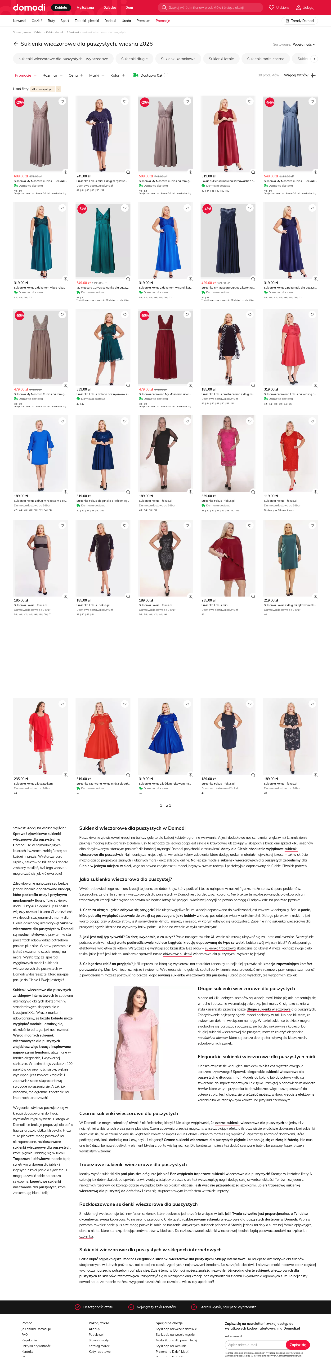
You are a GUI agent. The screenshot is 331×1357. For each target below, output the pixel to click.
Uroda (126, 21)
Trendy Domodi (300, 21)
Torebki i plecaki (87, 21)
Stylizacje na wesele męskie (175, 1334)
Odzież (37, 21)
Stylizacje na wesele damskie (176, 1329)
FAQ (25, 1334)
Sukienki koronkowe (178, 58)
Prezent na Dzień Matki (172, 1351)
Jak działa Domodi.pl (36, 1329)
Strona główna (22, 32)
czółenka (86, 1236)
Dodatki (110, 21)
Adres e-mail (233, 1336)
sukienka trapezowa (220, 948)
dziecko (109, 7)
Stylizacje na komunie (171, 1346)
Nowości (19, 21)
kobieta (61, 7)
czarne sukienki (227, 1123)
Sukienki (74, 32)
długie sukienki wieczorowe (269, 1009)
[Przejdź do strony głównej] (29, 7)
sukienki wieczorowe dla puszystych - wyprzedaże (63, 58)
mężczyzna (85, 7)
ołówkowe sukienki (177, 954)
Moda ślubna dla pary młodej (176, 1340)
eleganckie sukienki (263, 1072)
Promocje (163, 21)
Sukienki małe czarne (265, 58)
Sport (65, 21)
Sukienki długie (134, 58)
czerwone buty (251, 1145)
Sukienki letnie (221, 58)
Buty (51, 21)
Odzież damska (56, 32)
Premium (143, 21)
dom (129, 7)
